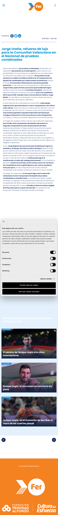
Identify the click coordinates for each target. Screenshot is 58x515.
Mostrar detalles (46, 279)
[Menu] (3, 5)
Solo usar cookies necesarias (29, 291)
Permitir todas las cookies (29, 285)
